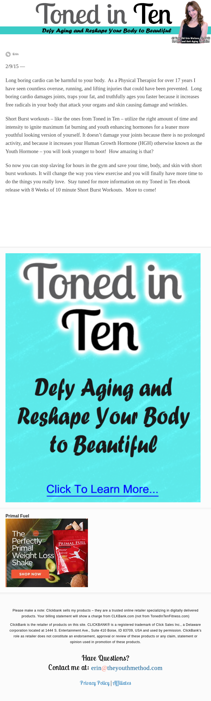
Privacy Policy (94, 683)
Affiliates (122, 683)
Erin (15, 54)
